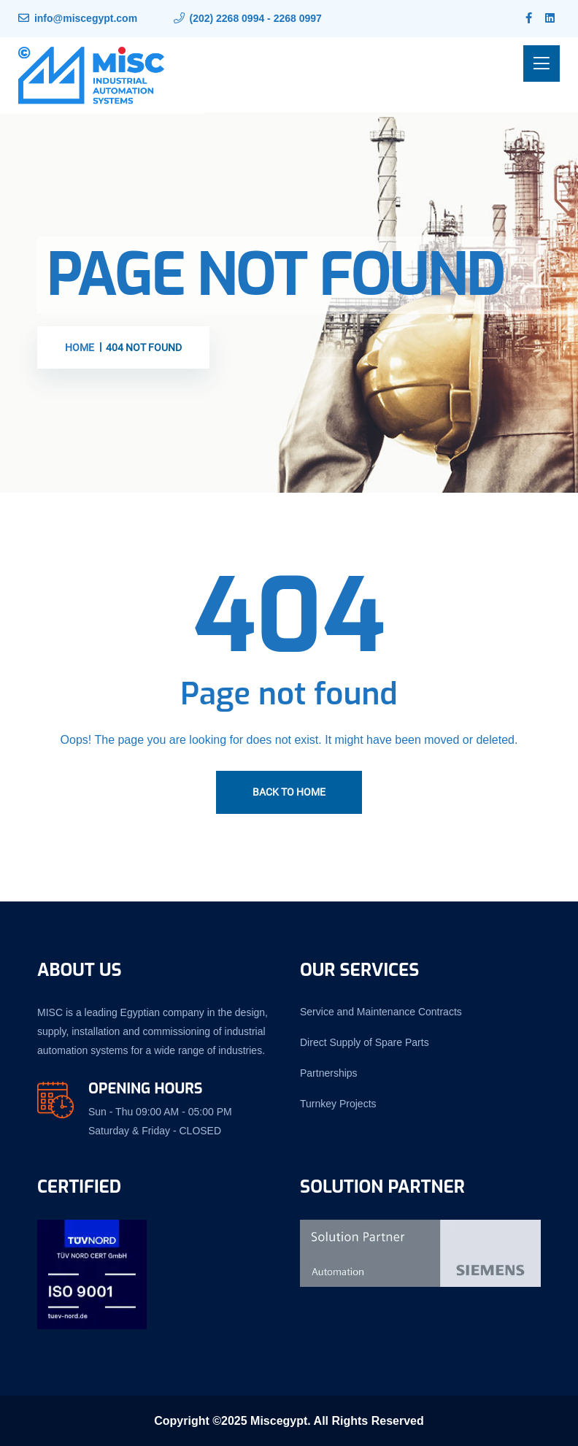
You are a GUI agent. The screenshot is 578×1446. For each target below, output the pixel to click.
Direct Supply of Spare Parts (364, 1042)
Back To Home (289, 792)
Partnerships (329, 1073)
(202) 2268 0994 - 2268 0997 (255, 18)
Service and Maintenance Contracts (381, 1012)
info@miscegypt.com (85, 18)
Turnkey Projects (338, 1104)
